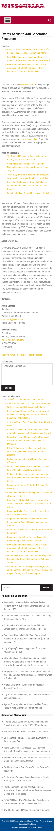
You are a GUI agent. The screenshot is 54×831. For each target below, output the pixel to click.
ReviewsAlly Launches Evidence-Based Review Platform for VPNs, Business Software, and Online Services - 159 (26, 606)
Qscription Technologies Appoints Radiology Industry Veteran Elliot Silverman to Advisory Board (27, 185)
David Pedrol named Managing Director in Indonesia (27, 810)
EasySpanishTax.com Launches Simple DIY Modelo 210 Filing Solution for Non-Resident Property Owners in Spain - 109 (28, 675)
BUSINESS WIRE (27, 84)
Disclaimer (21, 355)
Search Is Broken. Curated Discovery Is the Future (29, 193)
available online (30, 139)
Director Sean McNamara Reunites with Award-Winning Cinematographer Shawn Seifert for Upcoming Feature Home (28, 414)
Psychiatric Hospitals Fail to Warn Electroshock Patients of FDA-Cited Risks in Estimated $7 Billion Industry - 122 (26, 638)
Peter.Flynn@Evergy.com (12, 340)
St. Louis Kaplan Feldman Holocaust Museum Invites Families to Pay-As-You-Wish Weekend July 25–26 (30, 477)
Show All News (8, 355)
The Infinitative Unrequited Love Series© (25, 399)
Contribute (32, 824)
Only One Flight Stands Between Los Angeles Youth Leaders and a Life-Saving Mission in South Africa (29, 503)
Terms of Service (46, 821)
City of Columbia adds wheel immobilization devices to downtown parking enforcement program (27, 451)
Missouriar (23, 7)
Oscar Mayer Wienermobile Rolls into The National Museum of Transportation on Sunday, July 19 (28, 167)
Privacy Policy (33, 821)
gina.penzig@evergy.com (12, 319)
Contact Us (23, 824)
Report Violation (35, 355)
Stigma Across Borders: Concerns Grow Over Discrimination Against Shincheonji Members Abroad (27, 522)
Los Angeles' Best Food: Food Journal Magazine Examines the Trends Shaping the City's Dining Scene (29, 559)
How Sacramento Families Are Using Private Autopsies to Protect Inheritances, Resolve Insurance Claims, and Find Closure (27, 68)
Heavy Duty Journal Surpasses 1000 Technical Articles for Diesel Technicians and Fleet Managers (28, 440)
